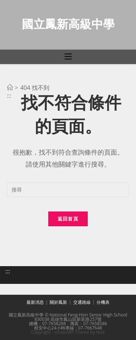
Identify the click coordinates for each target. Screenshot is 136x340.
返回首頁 (68, 218)
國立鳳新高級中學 (68, 24)
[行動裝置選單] (68, 56)
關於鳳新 (58, 302)
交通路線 (82, 302)
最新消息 (35, 302)
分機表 (103, 302)
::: (7, 271)
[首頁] (10, 88)
